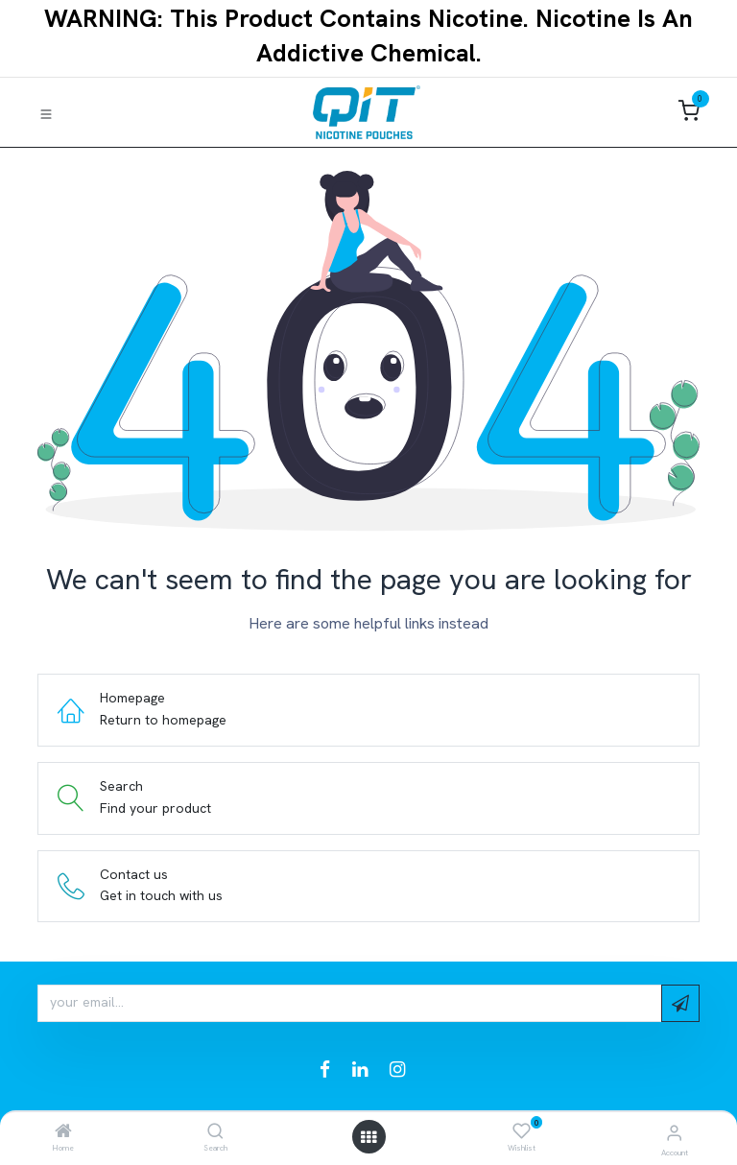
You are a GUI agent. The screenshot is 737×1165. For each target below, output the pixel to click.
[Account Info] (674, 1133)
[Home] (63, 1132)
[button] (680, 1003)
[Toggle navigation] (46, 113)
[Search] (215, 1132)
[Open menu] (368, 1137)
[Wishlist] (521, 1131)
